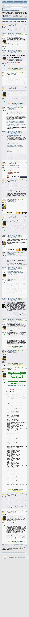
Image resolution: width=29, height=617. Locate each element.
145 (12, 17)
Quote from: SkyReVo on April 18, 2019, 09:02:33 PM (14, 135)
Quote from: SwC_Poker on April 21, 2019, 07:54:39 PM (14, 255)
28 (7, 16)
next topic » (26, 16)
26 (5, 16)
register (14, 5)
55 (7, 545)
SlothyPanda (4, 131)
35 (13, 16)
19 (18, 15)
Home (4, 10)
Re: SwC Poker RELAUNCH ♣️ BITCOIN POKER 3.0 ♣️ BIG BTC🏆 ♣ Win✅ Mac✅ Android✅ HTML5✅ (15, 24)
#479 (26, 494)
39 (17, 16)
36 (14, 16)
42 (20, 16)
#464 (26, 73)
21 (20, 15)
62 (14, 545)
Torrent (4, 9)
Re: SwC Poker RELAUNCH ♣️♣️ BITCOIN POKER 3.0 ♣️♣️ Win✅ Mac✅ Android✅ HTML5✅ (15, 368)
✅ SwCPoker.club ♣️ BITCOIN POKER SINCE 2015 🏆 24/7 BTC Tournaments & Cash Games (14, 13)
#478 (26, 368)
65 (17, 545)
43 (21, 16)
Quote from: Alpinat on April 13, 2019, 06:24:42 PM (14, 37)
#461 (26, 24)
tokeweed (4, 198)
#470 (26, 200)
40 (18, 16)
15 (14, 15)
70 (6, 17)
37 (15, 16)
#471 (26, 216)
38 (16, 16)
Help (7, 10)
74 (10, 17)
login (11, 5)
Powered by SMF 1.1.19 (10, 557)
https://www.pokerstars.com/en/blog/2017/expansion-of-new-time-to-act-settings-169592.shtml (16, 125)
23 (22, 544)
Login (12, 10)
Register (15, 10)
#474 (26, 268)
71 (7, 17)
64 (16, 545)
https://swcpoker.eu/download (15, 44)
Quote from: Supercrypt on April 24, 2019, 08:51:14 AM (14, 323)
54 (6, 545)
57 (9, 545)
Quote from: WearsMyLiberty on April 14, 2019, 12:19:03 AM (15, 59)
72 (8, 17)
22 (21, 15)
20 (19, 15)
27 (6, 16)
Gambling (17, 12)
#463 (26, 51)
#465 (26, 87)
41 (19, 16)
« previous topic (25, 15)
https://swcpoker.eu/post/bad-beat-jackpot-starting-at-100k (15, 64)
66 (18, 545)
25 (4, 16)
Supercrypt (4, 298)
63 (15, 545)
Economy (8, 12)
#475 (26, 299)
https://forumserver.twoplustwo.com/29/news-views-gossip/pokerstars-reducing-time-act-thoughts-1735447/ (15, 122)
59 (11, 545)
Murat (3, 161)
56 (8, 545)
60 (12, 545)
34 (12, 16)
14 (13, 15)
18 (17, 15)
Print (26, 17)
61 (13, 545)
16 (15, 15)
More (18, 10)
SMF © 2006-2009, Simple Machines (20, 557)
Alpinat (3, 23)
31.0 (5, 8)
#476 (26, 320)
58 (10, 545)
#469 (26, 180)
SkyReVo (3, 106)
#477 (26, 351)
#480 (26, 511)
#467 (26, 132)
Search (9, 10)
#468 (26, 162)
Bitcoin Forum (4, 12)
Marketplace (13, 12)
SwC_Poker (4, 33)
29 (8, 16)
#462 (26, 34)
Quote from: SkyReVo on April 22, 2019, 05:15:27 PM (14, 271)
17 (16, 15)
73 (9, 17)
